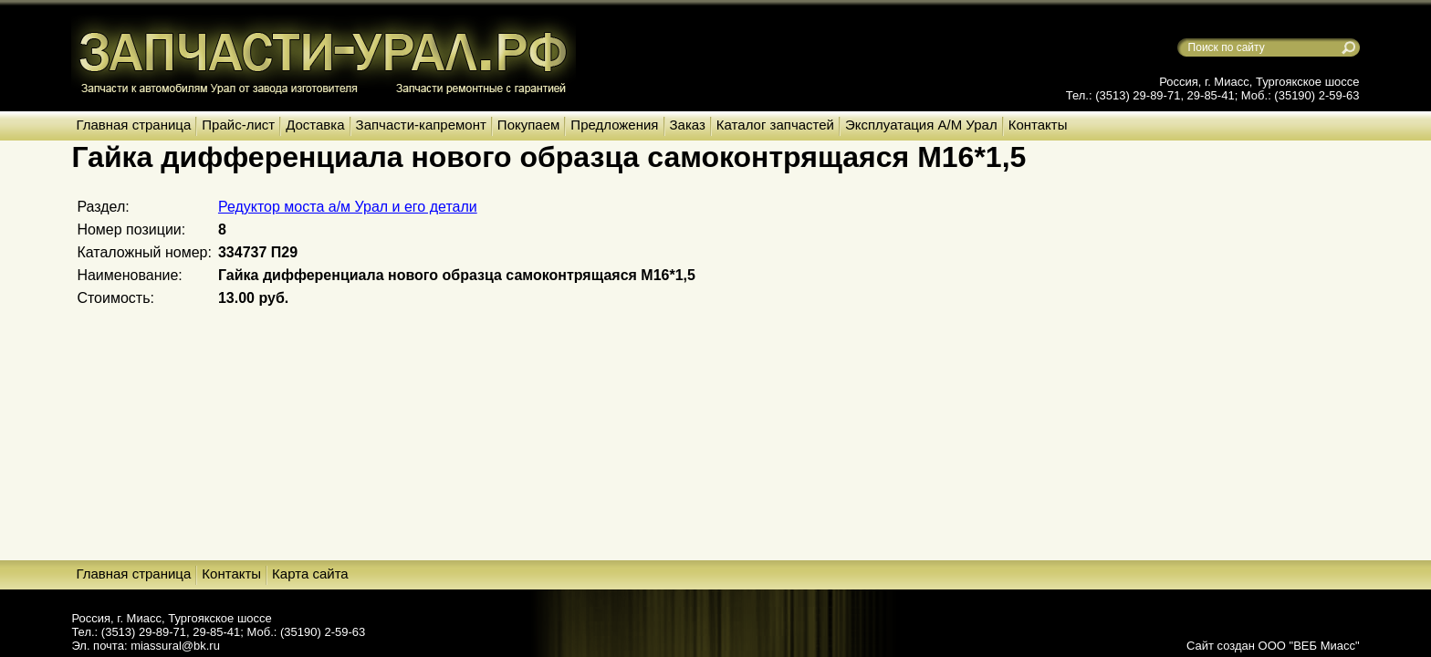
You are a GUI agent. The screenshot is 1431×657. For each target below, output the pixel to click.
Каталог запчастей (775, 124)
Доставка (315, 124)
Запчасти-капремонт (421, 124)
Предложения (614, 124)
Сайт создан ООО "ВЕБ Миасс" (1273, 645)
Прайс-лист (238, 124)
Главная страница (133, 124)
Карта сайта (310, 573)
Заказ (687, 124)
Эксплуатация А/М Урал (921, 124)
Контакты (1038, 124)
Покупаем (528, 124)
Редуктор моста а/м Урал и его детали (347, 206)
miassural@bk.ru (175, 645)
